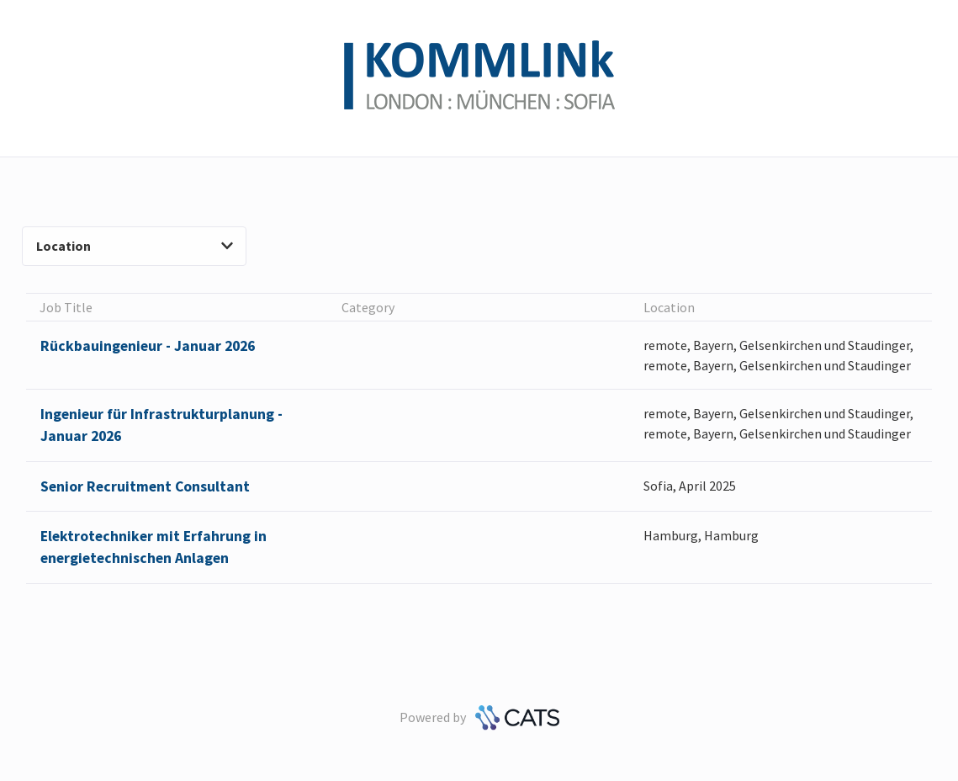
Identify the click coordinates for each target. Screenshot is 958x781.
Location (134, 245)
